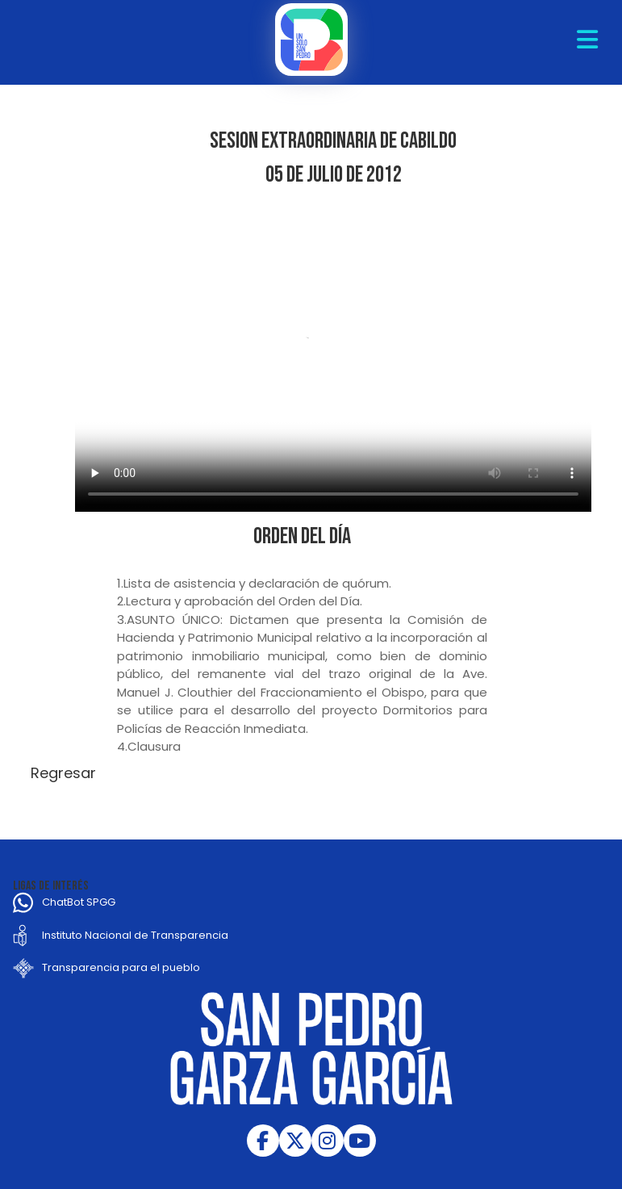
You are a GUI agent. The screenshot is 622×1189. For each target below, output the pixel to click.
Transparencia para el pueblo (121, 967)
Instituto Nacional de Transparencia (135, 935)
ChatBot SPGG (78, 902)
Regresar (63, 773)
